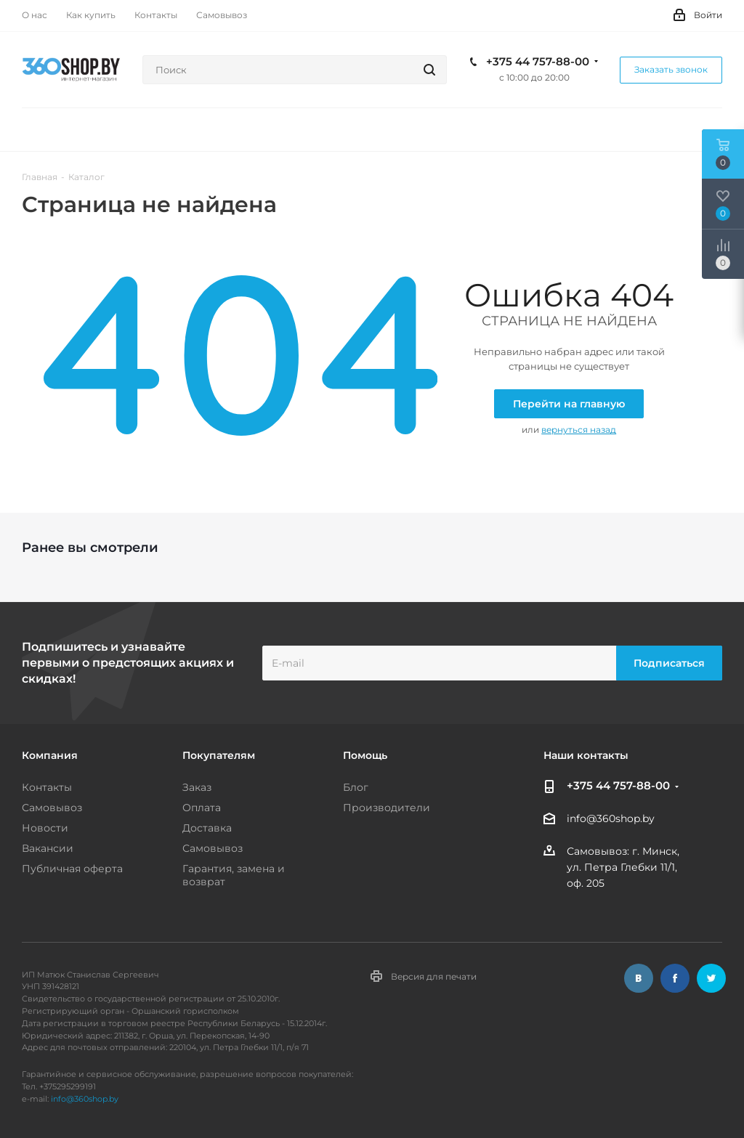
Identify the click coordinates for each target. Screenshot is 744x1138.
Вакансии (47, 848)
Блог (355, 787)
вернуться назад (578, 429)
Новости (45, 827)
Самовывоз (52, 807)
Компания (50, 755)
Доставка (207, 827)
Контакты (47, 787)
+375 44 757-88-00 (537, 61)
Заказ (196, 787)
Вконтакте (638, 978)
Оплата (201, 807)
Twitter (711, 978)
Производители (386, 807)
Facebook (675, 978)
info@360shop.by (611, 819)
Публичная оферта (72, 868)
